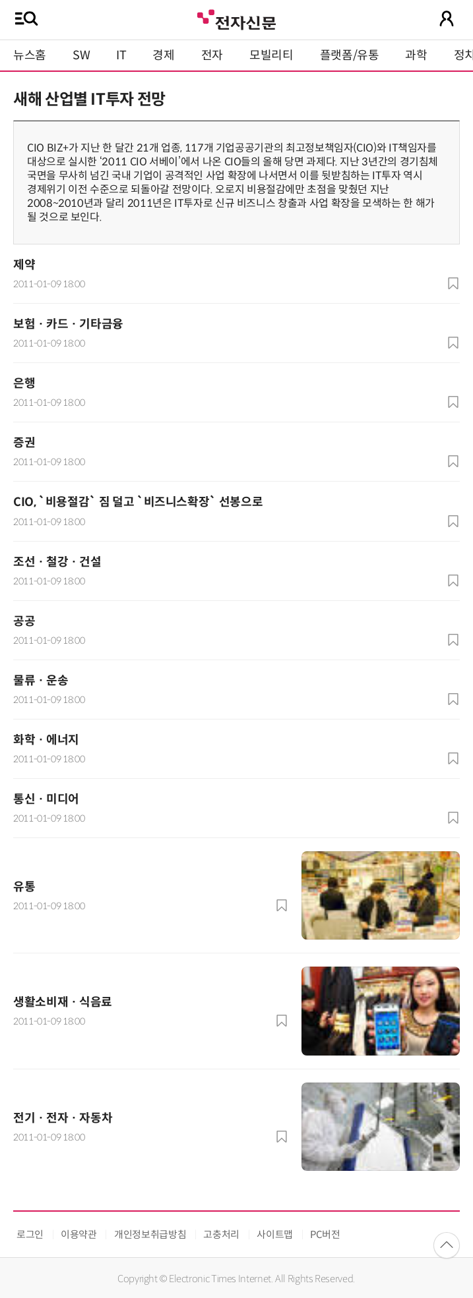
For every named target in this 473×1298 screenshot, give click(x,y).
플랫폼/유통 (349, 55)
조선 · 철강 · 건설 (57, 562)
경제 (163, 55)
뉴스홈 (29, 55)
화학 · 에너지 (46, 740)
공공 (24, 621)
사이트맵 (275, 1234)
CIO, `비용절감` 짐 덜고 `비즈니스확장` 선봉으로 (138, 502)
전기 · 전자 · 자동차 (62, 1118)
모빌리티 (271, 55)
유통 (24, 887)
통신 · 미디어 (46, 799)
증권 (24, 443)
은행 (24, 383)
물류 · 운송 (40, 680)
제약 (24, 265)
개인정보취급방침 (150, 1234)
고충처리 (221, 1234)
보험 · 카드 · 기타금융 (68, 324)
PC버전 (325, 1234)
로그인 (30, 1234)
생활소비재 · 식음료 (62, 1002)
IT (121, 55)
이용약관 (79, 1234)
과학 (416, 55)
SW (81, 55)
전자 (212, 55)
